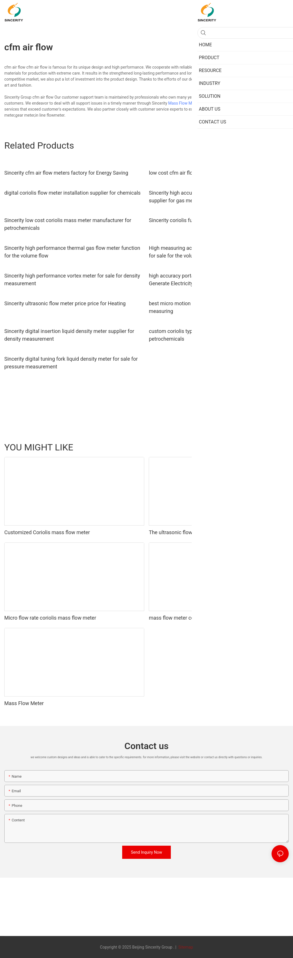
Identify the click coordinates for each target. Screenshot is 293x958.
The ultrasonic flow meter (178, 532)
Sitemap (185, 947)
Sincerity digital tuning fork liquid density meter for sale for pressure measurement (71, 363)
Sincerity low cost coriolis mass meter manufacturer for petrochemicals (67, 224)
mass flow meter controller (179, 618)
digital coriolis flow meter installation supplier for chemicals (72, 193)
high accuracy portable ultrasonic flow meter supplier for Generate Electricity (213, 279)
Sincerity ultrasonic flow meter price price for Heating (65, 303)
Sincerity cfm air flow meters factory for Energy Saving (66, 173)
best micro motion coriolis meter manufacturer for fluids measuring (213, 307)
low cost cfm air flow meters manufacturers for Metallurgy (215, 173)
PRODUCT (252, 447)
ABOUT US (276, 447)
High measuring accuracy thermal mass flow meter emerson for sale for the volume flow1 (218, 252)
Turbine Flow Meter (220, 447)
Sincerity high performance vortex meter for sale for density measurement (72, 279)
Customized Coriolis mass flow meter (47, 532)
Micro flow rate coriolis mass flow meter (50, 618)
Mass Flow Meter (24, 703)
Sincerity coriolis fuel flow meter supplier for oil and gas (212, 220)
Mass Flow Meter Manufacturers (197, 103)
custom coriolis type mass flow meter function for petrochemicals (206, 335)
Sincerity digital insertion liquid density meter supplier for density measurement (69, 335)
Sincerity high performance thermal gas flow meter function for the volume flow (72, 252)
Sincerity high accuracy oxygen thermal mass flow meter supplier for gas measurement (213, 196)
